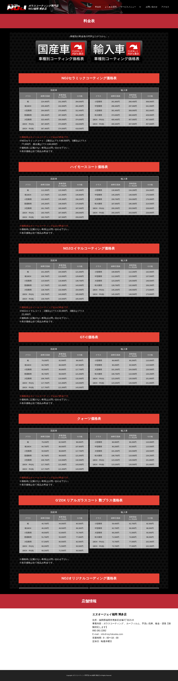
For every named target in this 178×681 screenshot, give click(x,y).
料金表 (98, 7)
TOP (89, 7)
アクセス (165, 7)
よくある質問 (111, 7)
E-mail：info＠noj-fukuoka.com (107, 634)
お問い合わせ (151, 7)
